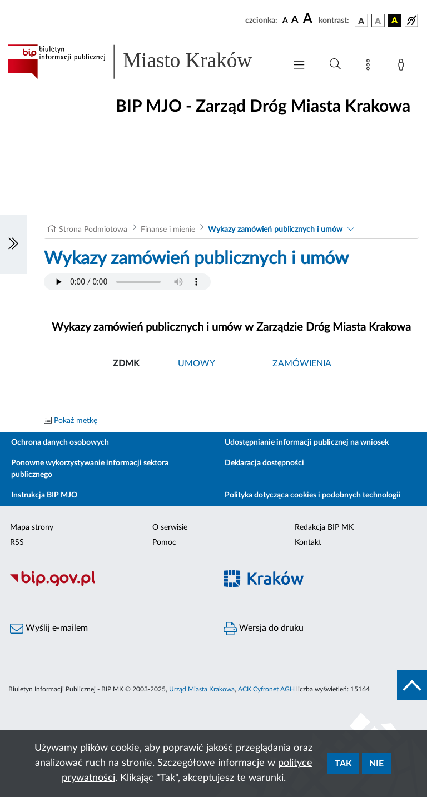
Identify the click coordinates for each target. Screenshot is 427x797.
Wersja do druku (264, 628)
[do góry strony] (412, 685)
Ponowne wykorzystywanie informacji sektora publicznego (89, 469)
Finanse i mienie (168, 229)
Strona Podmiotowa (93, 229)
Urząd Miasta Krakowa (202, 689)
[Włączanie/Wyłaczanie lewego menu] (13, 244)
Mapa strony (31, 527)
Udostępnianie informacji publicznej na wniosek (307, 442)
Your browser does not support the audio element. (127, 281)
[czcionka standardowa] (285, 20)
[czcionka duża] (309, 19)
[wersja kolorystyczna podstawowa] (361, 20)
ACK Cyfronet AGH (266, 689)
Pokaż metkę (75, 421)
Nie (376, 763)
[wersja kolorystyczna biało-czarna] (378, 20)
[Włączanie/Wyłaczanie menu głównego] (299, 65)
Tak (343, 763)
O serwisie (169, 527)
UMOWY (196, 363)
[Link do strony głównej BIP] (141, 61)
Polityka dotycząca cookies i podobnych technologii (313, 495)
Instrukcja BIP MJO (44, 495)
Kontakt (308, 542)
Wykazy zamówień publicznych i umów (275, 229)
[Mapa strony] (370, 67)
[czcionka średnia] (295, 20)
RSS (17, 542)
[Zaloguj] (403, 67)
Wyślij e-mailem (49, 628)
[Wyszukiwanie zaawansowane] (335, 64)
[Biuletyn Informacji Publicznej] (106, 584)
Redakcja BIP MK (324, 527)
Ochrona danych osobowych (60, 442)
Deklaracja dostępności (264, 463)
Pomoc (164, 542)
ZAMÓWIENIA (301, 363)
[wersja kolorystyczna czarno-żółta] (395, 20)
